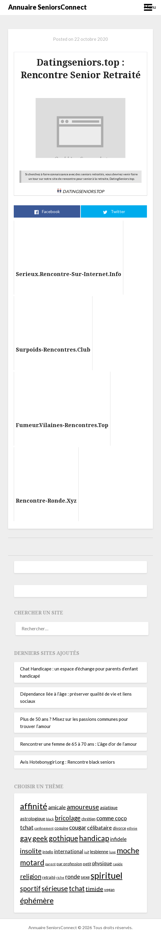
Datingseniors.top (80, 191)
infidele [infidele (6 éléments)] (118, 839)
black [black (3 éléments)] (50, 819)
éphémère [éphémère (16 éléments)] (37, 900)
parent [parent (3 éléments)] (50, 864)
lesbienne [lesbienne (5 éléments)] (99, 851)
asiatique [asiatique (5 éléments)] (109, 807)
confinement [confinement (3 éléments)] (44, 828)
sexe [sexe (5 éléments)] (85, 877)
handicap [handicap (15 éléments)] (94, 838)
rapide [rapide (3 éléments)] (118, 864)
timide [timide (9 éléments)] (94, 888)
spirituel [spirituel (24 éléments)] (106, 875)
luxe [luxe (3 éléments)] (112, 852)
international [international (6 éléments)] (68, 851)
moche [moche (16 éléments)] (128, 850)
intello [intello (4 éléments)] (47, 851)
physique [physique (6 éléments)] (102, 863)
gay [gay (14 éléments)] (25, 838)
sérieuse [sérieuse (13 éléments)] (55, 888)
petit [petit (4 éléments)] (87, 863)
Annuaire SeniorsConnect (47, 7)
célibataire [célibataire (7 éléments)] (99, 828)
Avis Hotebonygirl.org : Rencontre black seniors (67, 762)
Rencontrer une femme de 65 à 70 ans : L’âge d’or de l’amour (78, 744)
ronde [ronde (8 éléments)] (72, 876)
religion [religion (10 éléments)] (30, 876)
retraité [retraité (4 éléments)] (48, 877)
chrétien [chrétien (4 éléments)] (88, 818)
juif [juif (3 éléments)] (86, 852)
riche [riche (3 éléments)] (60, 877)
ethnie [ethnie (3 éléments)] (132, 828)
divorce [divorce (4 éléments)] (119, 828)
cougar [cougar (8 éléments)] (77, 827)
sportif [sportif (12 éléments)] (30, 888)
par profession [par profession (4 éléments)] (69, 863)
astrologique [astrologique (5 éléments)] (32, 818)
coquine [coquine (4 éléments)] (61, 828)
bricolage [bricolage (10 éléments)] (67, 818)
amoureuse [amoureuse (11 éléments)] (83, 807)
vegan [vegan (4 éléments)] (109, 889)
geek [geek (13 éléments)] (40, 838)
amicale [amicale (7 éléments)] (57, 807)
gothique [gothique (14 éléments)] (63, 838)
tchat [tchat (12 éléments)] (77, 888)
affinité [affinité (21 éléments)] (33, 806)
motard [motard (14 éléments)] (32, 862)
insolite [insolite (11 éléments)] (31, 851)
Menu (148, 7)
